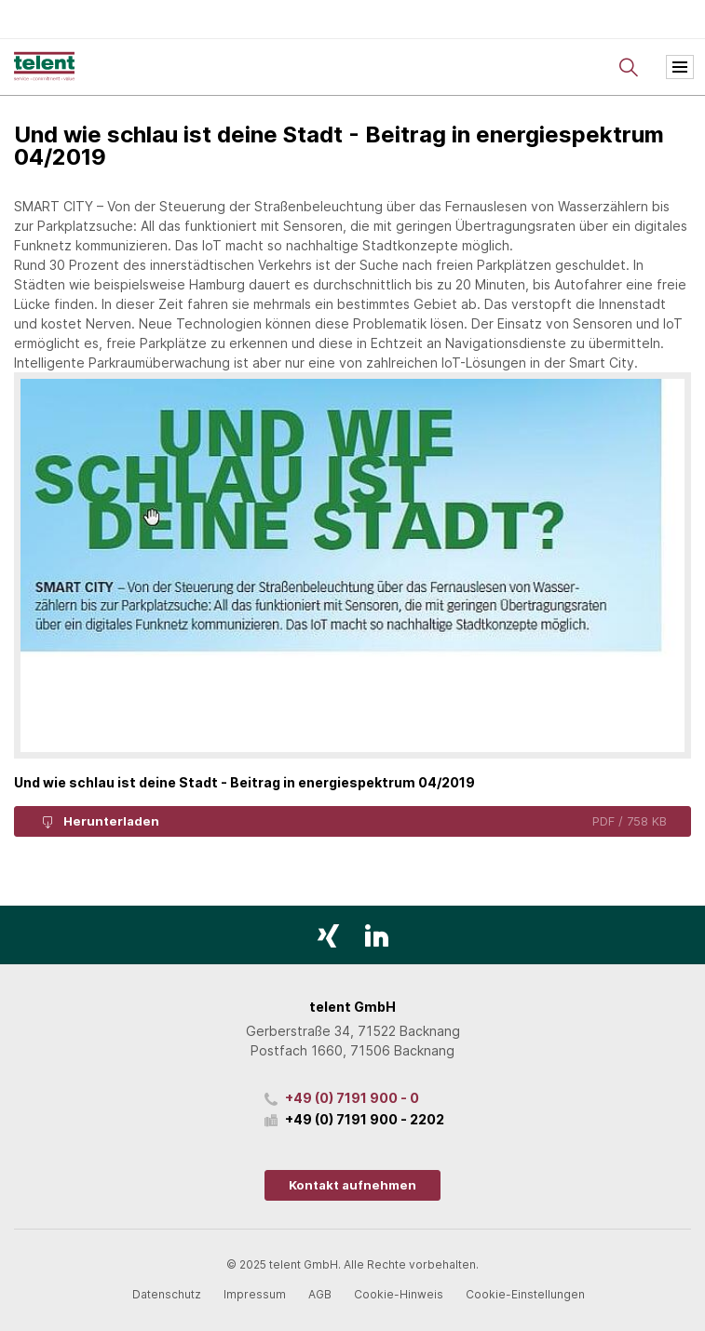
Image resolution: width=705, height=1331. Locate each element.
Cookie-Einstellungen (525, 1294)
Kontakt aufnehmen (352, 1184)
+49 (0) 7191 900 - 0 (352, 1098)
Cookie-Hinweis (398, 1294)
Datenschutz (166, 1294)
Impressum (255, 1294)
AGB (320, 1294)
